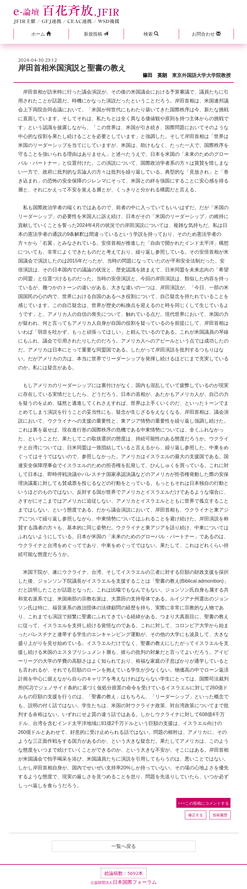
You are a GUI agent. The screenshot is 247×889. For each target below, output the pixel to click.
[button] (41, 34)
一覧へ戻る (123, 846)
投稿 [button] (96, 34)
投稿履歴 (220, 815)
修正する (195, 815)
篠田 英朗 (155, 75)
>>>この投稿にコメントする (203, 803)
